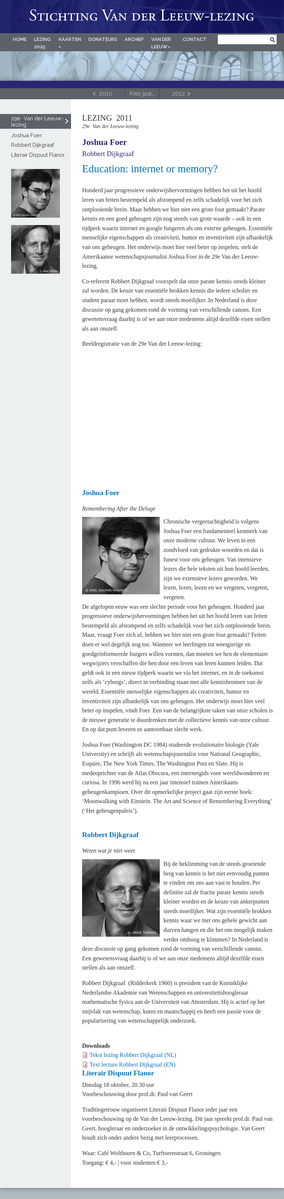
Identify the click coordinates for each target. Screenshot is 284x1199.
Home (20, 39)
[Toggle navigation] (142, 93)
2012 (178, 93)
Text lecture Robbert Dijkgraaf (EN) (132, 1064)
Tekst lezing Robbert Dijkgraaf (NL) (132, 1055)
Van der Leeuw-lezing (142, 16)
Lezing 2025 (42, 43)
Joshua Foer (104, 142)
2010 (105, 93)
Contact (195, 39)
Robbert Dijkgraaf (108, 154)
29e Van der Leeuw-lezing (37, 121)
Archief (134, 39)
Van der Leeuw (161, 43)
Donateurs (102, 39)
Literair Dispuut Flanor (38, 155)
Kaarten (70, 39)
